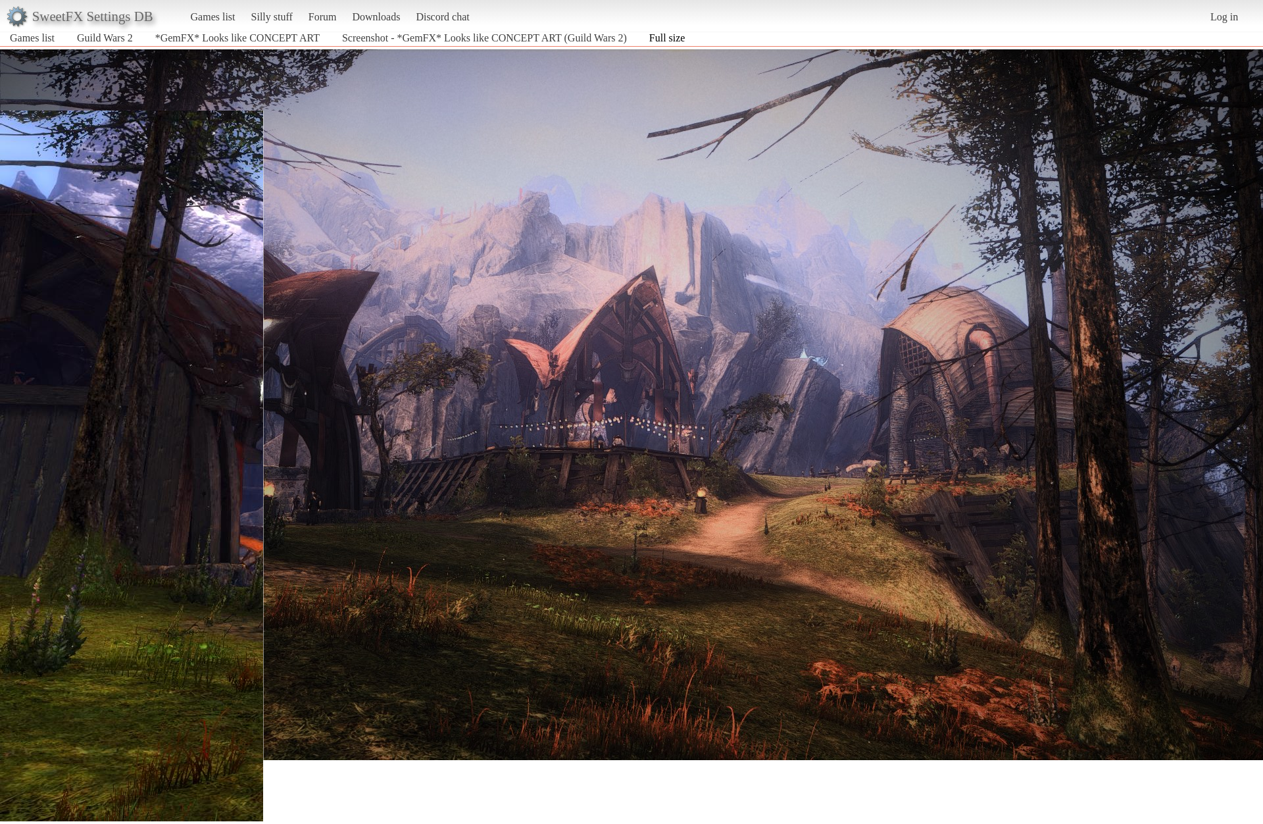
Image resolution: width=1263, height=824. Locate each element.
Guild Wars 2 (105, 37)
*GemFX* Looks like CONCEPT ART (237, 37)
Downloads (376, 16)
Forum (323, 16)
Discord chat (442, 16)
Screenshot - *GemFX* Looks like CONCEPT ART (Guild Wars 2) (484, 37)
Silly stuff (272, 16)
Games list (213, 16)
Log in (1224, 16)
